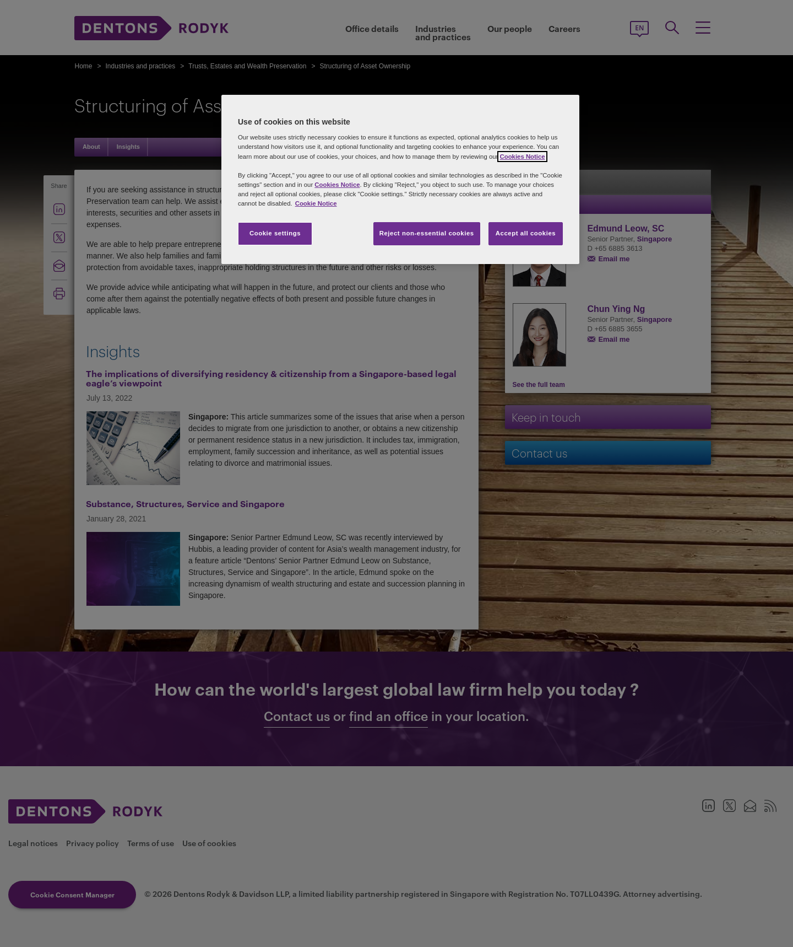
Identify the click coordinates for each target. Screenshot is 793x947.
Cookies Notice (522, 156)
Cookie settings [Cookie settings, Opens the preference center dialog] (275, 233)
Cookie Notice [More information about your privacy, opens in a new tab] (316, 203)
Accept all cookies (526, 233)
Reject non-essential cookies (426, 233)
